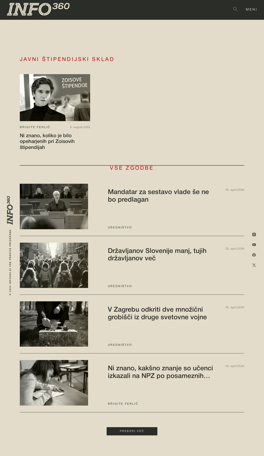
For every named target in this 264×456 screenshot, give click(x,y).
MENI (251, 9)
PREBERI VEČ (132, 431)
